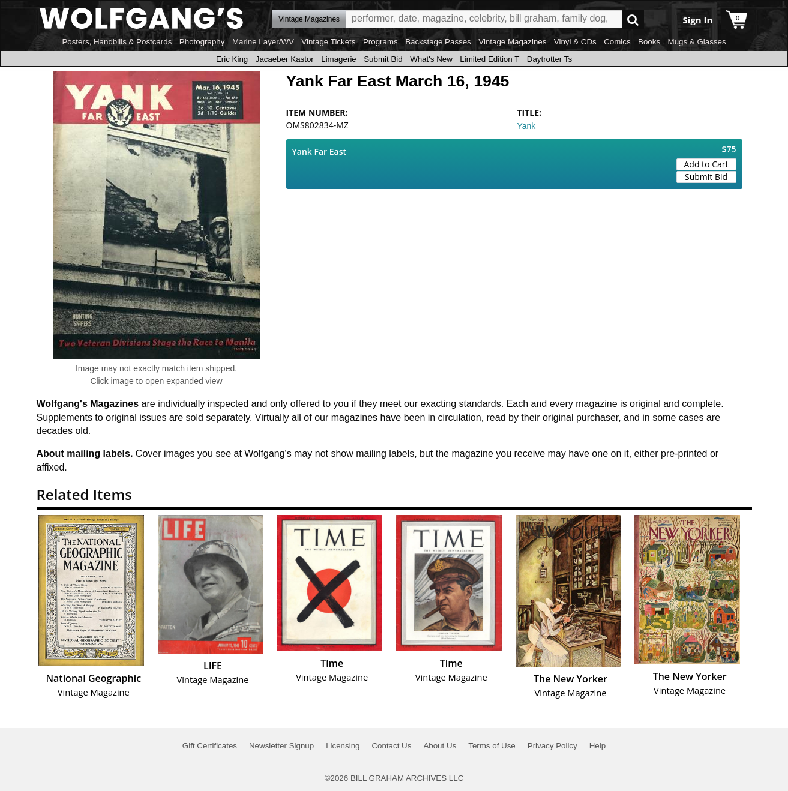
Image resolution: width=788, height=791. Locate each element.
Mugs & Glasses (697, 41)
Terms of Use (492, 745)
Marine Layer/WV (263, 41)
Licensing (342, 745)
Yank (526, 126)
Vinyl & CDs (575, 41)
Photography (202, 41)
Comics (617, 41)
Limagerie (338, 59)
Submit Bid (383, 59)
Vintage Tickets (328, 41)
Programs (380, 41)
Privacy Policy (552, 745)
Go (633, 19)
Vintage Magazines (512, 41)
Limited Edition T (489, 59)
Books (649, 41)
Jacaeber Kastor (285, 59)
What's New (431, 59)
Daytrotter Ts (549, 59)
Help (597, 745)
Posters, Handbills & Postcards (117, 41)
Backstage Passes (438, 41)
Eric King (232, 59)
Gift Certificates (209, 745)
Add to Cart (706, 164)
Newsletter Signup (281, 745)
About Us (439, 745)
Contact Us (391, 745)
